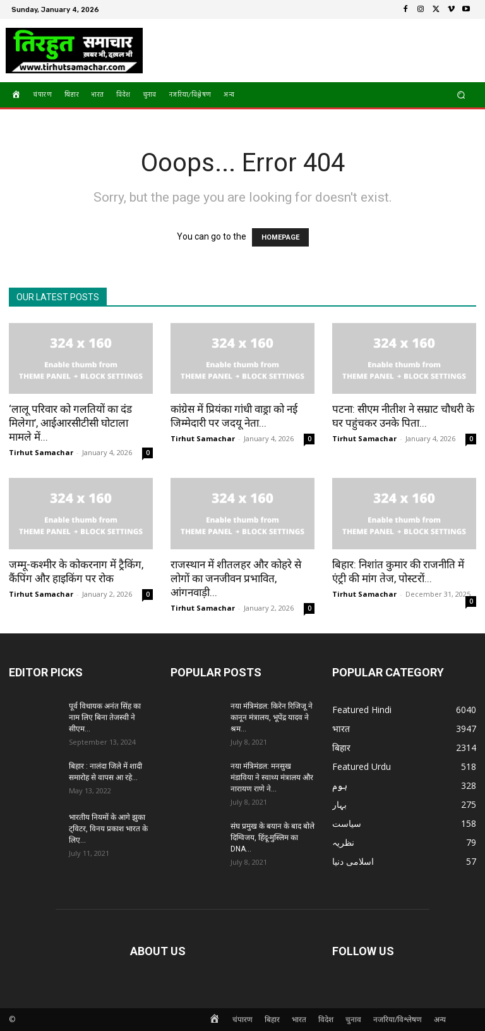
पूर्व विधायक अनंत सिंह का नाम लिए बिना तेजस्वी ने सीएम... (105, 717)
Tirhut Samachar (41, 452)
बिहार (272, 1019)
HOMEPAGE (280, 237)
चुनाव (353, 1019)
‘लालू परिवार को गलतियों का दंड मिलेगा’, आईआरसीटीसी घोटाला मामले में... (70, 423)
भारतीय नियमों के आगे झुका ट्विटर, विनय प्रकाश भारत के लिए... (108, 829)
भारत (299, 1019)
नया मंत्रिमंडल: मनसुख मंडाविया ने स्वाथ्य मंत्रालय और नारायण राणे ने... (272, 777)
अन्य (440, 1019)
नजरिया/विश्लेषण (397, 1019)
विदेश (325, 1019)
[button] (461, 94)
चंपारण (242, 1019)
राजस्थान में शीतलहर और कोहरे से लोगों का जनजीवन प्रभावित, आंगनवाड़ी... (236, 578)
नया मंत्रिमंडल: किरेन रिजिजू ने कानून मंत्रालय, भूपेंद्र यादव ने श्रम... (272, 717)
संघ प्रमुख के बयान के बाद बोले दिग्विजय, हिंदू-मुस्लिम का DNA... (272, 837)
